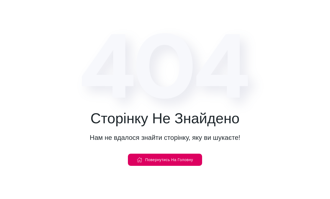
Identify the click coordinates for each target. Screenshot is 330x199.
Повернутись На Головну (165, 160)
